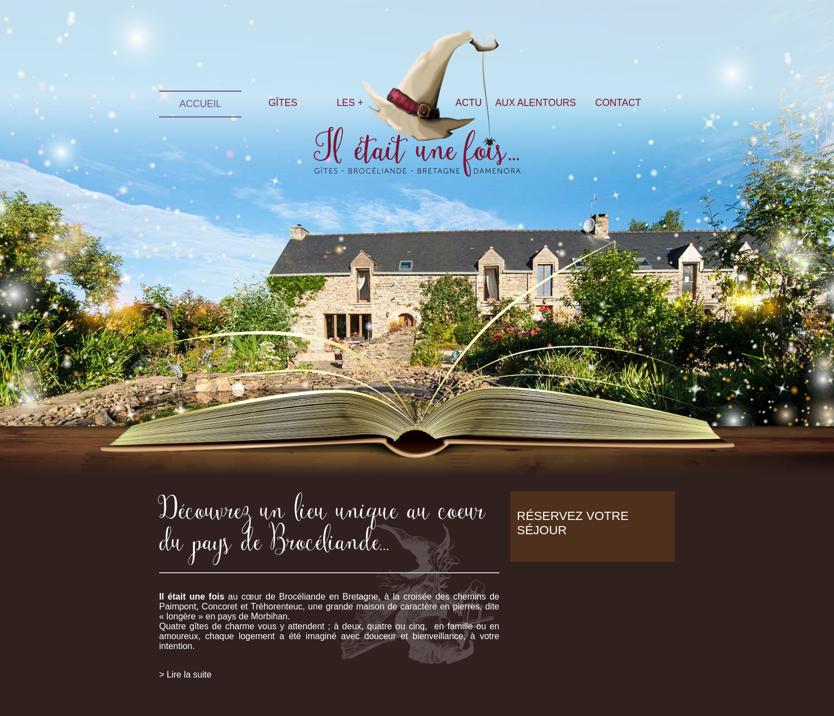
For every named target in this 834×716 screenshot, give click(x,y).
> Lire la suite (185, 674)
